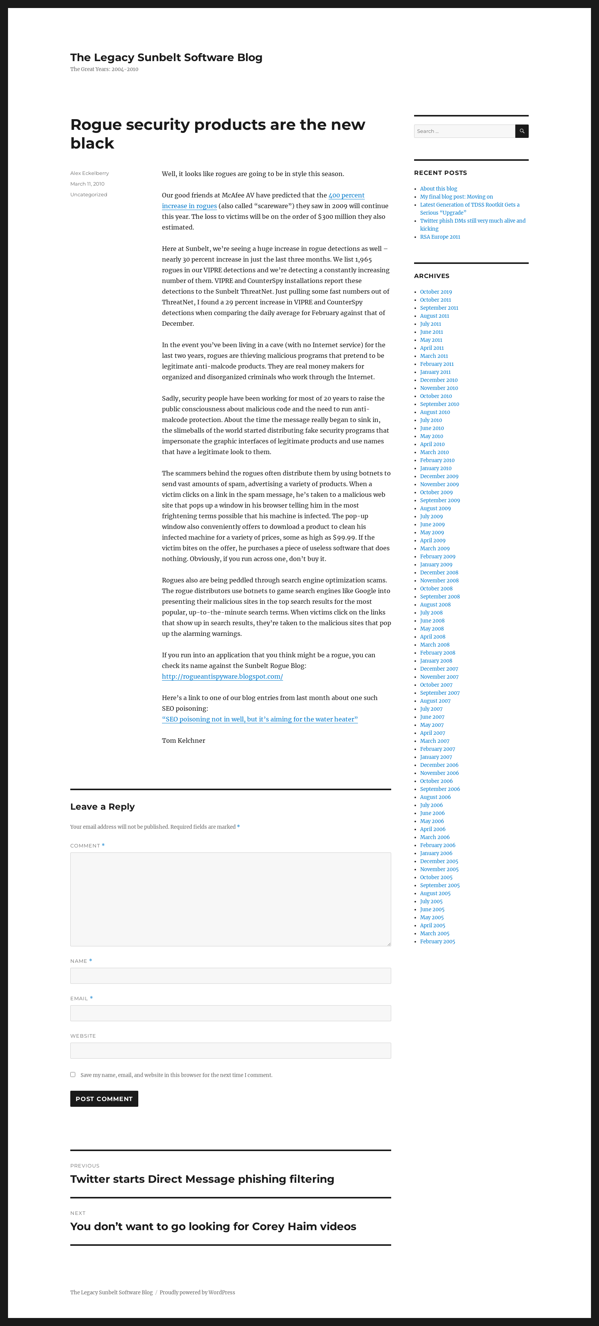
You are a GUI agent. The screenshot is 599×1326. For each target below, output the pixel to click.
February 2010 (437, 460)
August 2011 (434, 316)
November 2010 (439, 388)
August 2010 (435, 412)
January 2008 (436, 661)
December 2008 (439, 572)
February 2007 (437, 749)
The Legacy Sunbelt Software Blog (166, 57)
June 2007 (432, 717)
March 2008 (435, 645)
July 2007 (431, 709)
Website (83, 1036)
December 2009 (439, 476)
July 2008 (431, 613)
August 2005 (435, 893)
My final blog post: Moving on (456, 197)
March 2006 (435, 837)
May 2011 (431, 340)
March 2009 (435, 548)
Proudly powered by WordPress (197, 1292)
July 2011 (430, 324)
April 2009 (433, 540)
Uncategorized (88, 194)
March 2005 (435, 933)
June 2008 (432, 621)
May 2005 (432, 917)
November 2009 (439, 484)
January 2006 (436, 853)
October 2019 (436, 292)
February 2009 (438, 556)
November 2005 (439, 869)
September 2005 (440, 885)
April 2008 (432, 637)
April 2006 (433, 829)
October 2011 (435, 300)
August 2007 (435, 701)
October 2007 (436, 685)
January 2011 (435, 372)
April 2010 (432, 444)
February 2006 (438, 845)
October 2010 (436, 396)
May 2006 (432, 821)
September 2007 (440, 693)
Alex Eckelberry (89, 173)
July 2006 (431, 805)
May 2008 (432, 629)
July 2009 (431, 516)
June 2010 (432, 428)
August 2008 (435, 605)
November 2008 (439, 580)
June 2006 (432, 813)
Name (81, 961)
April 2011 (432, 348)
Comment (87, 845)
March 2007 (435, 741)
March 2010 (434, 452)
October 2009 (436, 492)
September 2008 (440, 596)
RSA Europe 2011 (440, 237)
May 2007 (432, 725)
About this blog (438, 189)
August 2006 (435, 797)
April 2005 (432, 925)
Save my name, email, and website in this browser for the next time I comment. (176, 1075)
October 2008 (436, 588)
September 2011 (439, 308)
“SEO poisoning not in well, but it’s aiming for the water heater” (260, 719)
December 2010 (439, 380)
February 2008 (437, 653)
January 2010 (436, 468)
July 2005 (431, 901)
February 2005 (437, 941)
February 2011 (437, 364)
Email (81, 998)
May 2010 (431, 436)
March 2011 (434, 356)
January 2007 (436, 757)
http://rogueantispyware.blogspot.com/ (222, 676)
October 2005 (436, 877)
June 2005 (432, 909)
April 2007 (432, 733)
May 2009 (432, 532)
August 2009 (435, 508)
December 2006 (439, 765)
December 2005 (439, 861)
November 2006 (439, 773)
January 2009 (436, 564)
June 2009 (432, 524)
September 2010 (439, 404)
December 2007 (439, 669)
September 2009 (440, 500)
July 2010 (431, 420)
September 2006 (440, 789)
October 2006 (436, 781)
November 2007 (439, 677)
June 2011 (431, 332)
